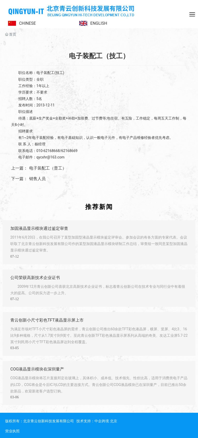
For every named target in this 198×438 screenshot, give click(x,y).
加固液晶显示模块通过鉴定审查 (39, 228)
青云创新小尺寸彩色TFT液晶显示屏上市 (47, 320)
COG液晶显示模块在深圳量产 (37, 369)
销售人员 (37, 178)
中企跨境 (101, 421)
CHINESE (27, 23)
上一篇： (19, 168)
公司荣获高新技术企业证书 (35, 277)
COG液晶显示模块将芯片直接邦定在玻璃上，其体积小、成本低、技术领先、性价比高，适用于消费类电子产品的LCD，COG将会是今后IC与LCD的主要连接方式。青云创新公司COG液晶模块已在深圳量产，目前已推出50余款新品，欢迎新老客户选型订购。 (98, 384)
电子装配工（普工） (47, 168)
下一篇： (19, 178)
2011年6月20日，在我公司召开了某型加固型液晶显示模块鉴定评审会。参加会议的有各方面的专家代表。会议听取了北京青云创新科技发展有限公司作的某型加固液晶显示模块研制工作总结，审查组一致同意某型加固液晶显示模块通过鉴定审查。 (98, 243)
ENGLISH (98, 23)
